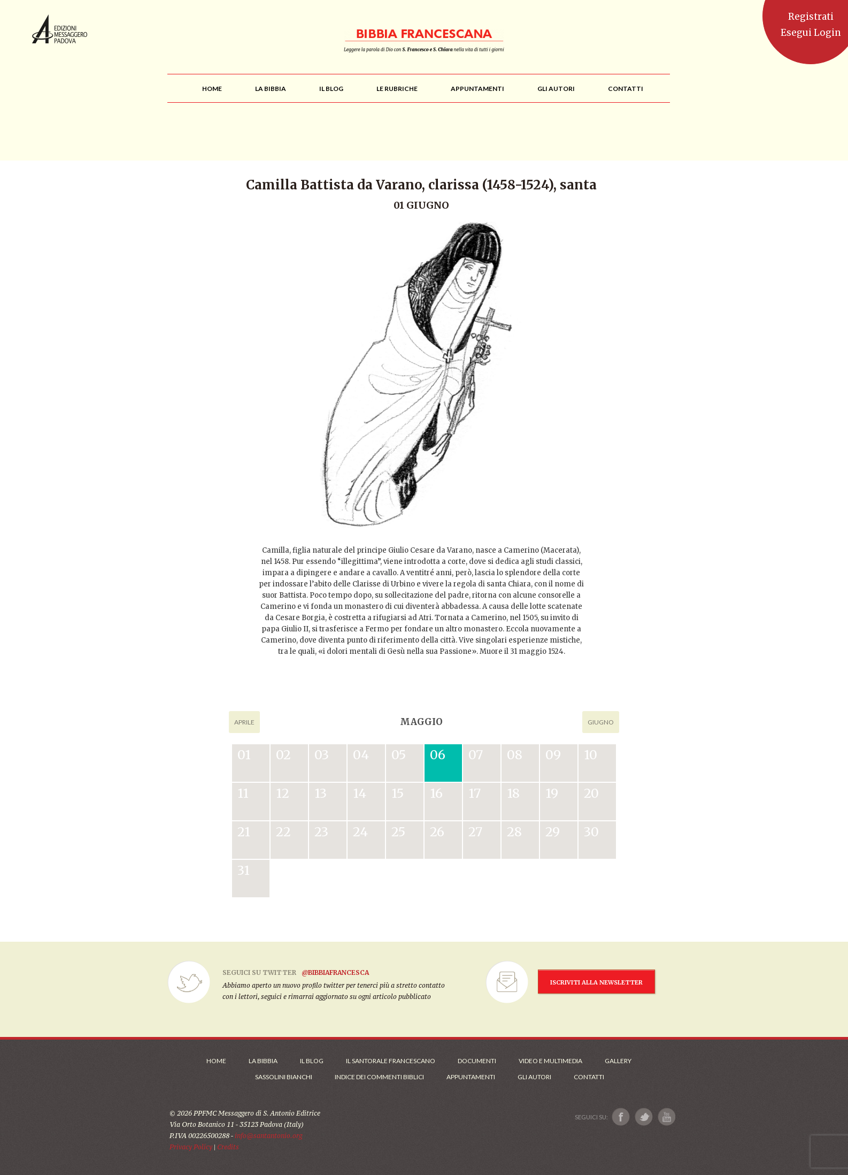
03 (321, 754)
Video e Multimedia (550, 1061)
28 (514, 832)
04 (361, 754)
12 (282, 793)
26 (437, 832)
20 (591, 793)
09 (553, 754)
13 (320, 793)
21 (243, 832)
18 (513, 793)
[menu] (397, 88)
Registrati (811, 16)
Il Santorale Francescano (390, 1061)
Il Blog (311, 1061)
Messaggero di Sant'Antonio (59, 28)
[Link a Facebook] (621, 1117)
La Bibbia (263, 1061)
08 (514, 754)
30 (591, 832)
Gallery (618, 1061)
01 (244, 754)
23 (321, 832)
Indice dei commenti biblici (379, 1077)
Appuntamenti (470, 1077)
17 (474, 793)
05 (398, 754)
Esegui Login (811, 33)
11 (243, 793)
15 (397, 793)
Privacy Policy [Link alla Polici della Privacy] (190, 1147)
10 (590, 754)
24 (360, 832)
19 (551, 793)
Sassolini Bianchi (283, 1077)
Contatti (589, 1077)
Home (216, 1061)
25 (398, 832)
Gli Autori (534, 1077)
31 (243, 870)
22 (283, 832)
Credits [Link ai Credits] (228, 1147)
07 (475, 754)
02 (283, 754)
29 (552, 832)
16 (436, 793)
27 (475, 832)
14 (359, 793)
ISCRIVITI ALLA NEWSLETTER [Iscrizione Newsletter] (596, 982)
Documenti (477, 1061)
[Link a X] (643, 1117)
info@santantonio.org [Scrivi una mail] (268, 1136)
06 (437, 754)
